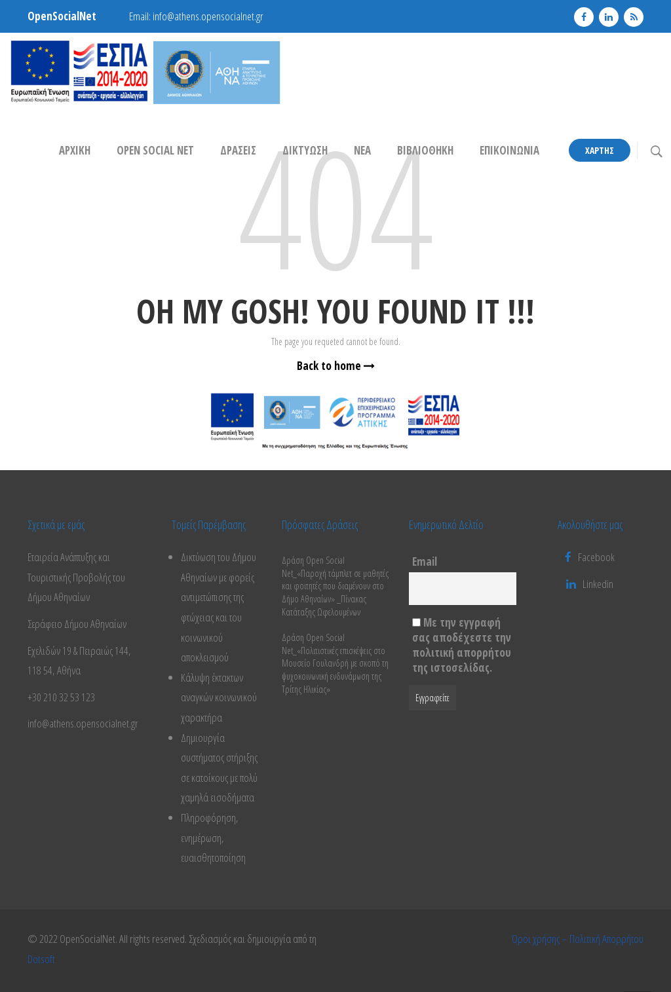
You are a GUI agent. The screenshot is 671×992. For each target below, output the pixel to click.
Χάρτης (599, 150)
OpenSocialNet (62, 16)
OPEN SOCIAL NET (155, 150)
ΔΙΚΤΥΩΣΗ (305, 150)
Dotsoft (41, 958)
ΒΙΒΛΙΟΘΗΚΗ (425, 150)
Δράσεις (238, 150)
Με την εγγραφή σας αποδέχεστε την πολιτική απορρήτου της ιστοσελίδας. (461, 645)
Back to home (336, 365)
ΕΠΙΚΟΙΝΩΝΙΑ (509, 150)
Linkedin (598, 583)
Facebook (590, 556)
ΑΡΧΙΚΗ (74, 150)
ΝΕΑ (362, 150)
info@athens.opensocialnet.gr (208, 16)
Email (424, 561)
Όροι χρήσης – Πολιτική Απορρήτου (577, 938)
